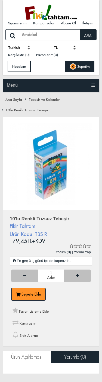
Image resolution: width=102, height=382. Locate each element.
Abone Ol (68, 23)
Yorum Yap (82, 252)
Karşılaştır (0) (19, 55)
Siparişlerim (17, 23)
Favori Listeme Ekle (31, 310)
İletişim (87, 23)
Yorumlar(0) (75, 357)
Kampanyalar (44, 23)
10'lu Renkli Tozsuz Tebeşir (26, 110)
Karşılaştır (24, 322)
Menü (51, 85)
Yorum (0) (63, 252)
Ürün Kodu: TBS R (28, 234)
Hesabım (19, 66)
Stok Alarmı (25, 335)
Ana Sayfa (13, 99)
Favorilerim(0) (47, 55)
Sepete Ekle (28, 294)
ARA (88, 35)
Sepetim (80, 66)
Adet (51, 278)
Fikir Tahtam (22, 226)
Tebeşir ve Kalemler (44, 99)
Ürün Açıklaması (27, 357)
